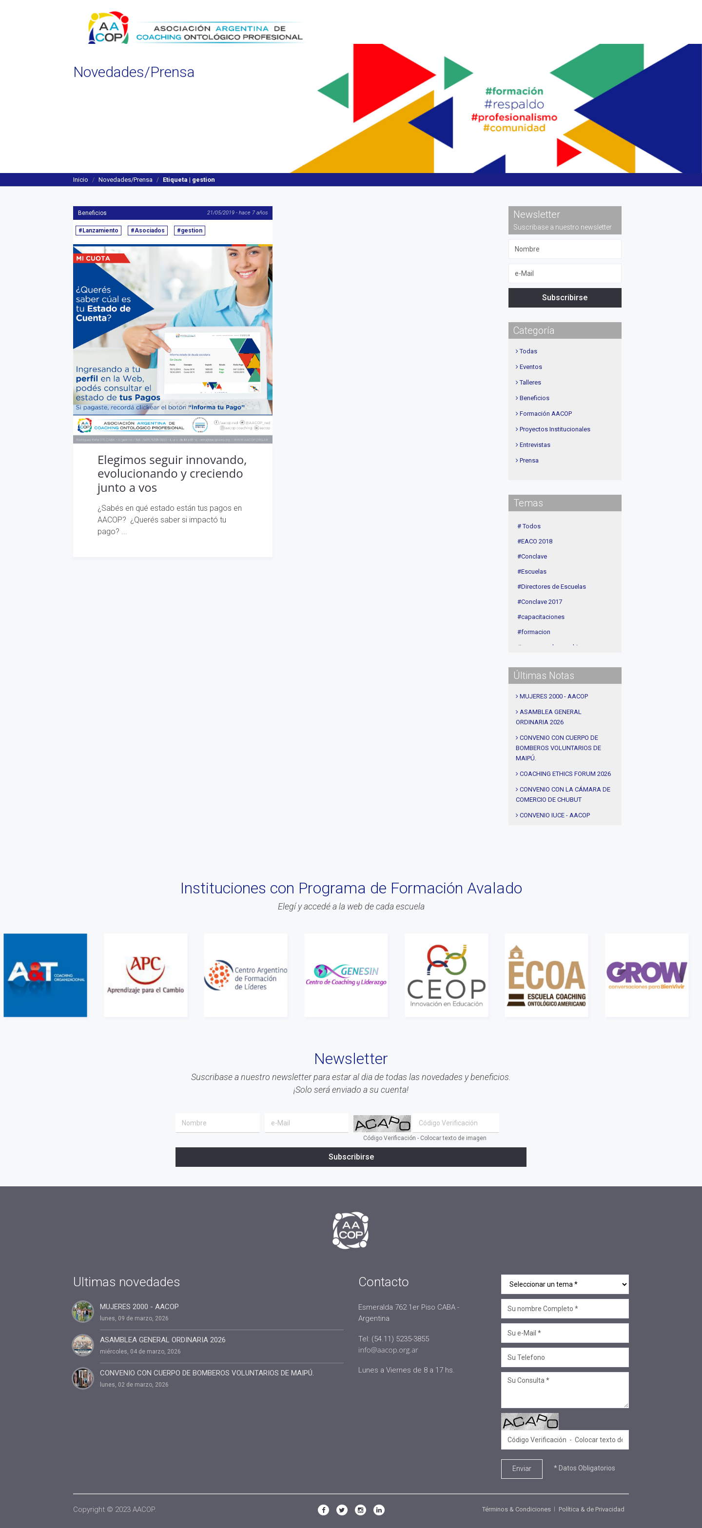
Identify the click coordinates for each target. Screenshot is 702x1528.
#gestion (189, 230)
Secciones (384, 22)
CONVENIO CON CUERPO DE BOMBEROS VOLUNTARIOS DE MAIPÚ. (558, 748)
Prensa (529, 460)
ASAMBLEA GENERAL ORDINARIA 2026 (163, 1339)
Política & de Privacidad (591, 1509)
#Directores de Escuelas (551, 586)
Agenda (483, 22)
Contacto (604, 22)
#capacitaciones (541, 616)
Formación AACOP (546, 413)
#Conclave (532, 556)
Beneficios (92, 213)
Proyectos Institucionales (555, 429)
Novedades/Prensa (125, 179)
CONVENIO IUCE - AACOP (555, 815)
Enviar (521, 1468)
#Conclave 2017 (539, 601)
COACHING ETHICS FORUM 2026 (565, 773)
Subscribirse (564, 297)
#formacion (533, 632)
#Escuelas (531, 571)
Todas (528, 351)
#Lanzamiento (98, 230)
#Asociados (148, 230)
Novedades (437, 22)
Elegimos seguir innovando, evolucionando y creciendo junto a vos (172, 473)
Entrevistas (535, 444)
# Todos (529, 526)
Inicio (80, 179)
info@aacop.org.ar (388, 1349)
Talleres (530, 382)
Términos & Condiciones (516, 1509)
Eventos (531, 366)
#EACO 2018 (534, 541)
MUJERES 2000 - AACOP (554, 696)
